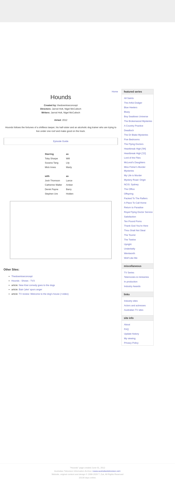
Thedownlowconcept (22, 276)
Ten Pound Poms (133, 221)
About (127, 324)
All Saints (129, 98)
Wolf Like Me (130, 258)
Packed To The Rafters (136, 198)
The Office (129, 189)
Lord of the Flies (132, 157)
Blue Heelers (130, 107)
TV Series (32, 19)
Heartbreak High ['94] (135, 148)
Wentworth (129, 253)
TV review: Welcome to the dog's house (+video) (44, 294)
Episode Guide (60, 141)
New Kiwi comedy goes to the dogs (37, 285)
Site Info (67, 19)
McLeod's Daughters (134, 162)
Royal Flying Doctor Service (138, 212)
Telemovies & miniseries (136, 277)
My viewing (129, 338)
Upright (128, 244)
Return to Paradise (133, 207)
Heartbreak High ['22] (135, 153)
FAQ (126, 329)
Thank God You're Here (136, 225)
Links (56, 19)
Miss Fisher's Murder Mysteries (134, 169)
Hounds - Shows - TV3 (23, 280)
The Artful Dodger (133, 102)
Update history (131, 333)
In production (130, 281)
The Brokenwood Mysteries (138, 121)
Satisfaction (130, 216)
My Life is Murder (133, 175)
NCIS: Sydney (131, 184)
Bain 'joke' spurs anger (30, 289)
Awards (45, 19)
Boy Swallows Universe (136, 116)
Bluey (127, 112)
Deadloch (129, 130)
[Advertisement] (33, 55)
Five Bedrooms (132, 139)
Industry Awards (132, 286)
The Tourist (129, 235)
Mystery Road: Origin (135, 179)
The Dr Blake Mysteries (136, 134)
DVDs (91, 19)
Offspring (128, 193)
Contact (80, 19)
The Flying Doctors (133, 144)
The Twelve (130, 239)
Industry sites (131, 301)
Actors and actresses (135, 305)
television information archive (87, 8)
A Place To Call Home (135, 202)
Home (115, 91)
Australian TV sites (133, 310)
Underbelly (129, 248)
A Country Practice (133, 125)
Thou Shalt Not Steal (134, 230)
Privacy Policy (131, 343)
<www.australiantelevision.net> (106, 471)
